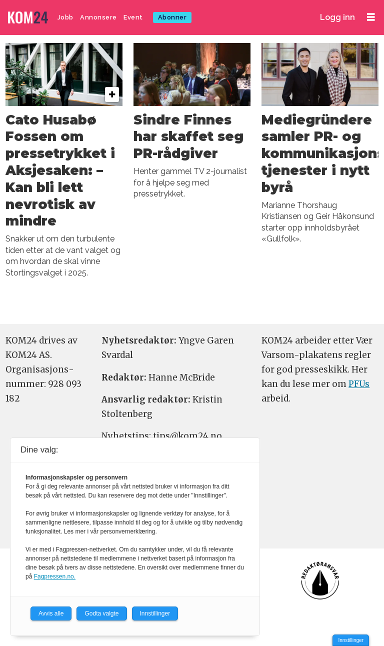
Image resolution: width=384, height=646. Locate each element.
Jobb (66, 17)
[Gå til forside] (29, 18)
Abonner (172, 17)
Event (133, 17)
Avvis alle (51, 613)
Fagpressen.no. (55, 576)
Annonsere (98, 17)
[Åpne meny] (371, 17)
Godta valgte (101, 613)
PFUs (359, 384)
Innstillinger (351, 640)
